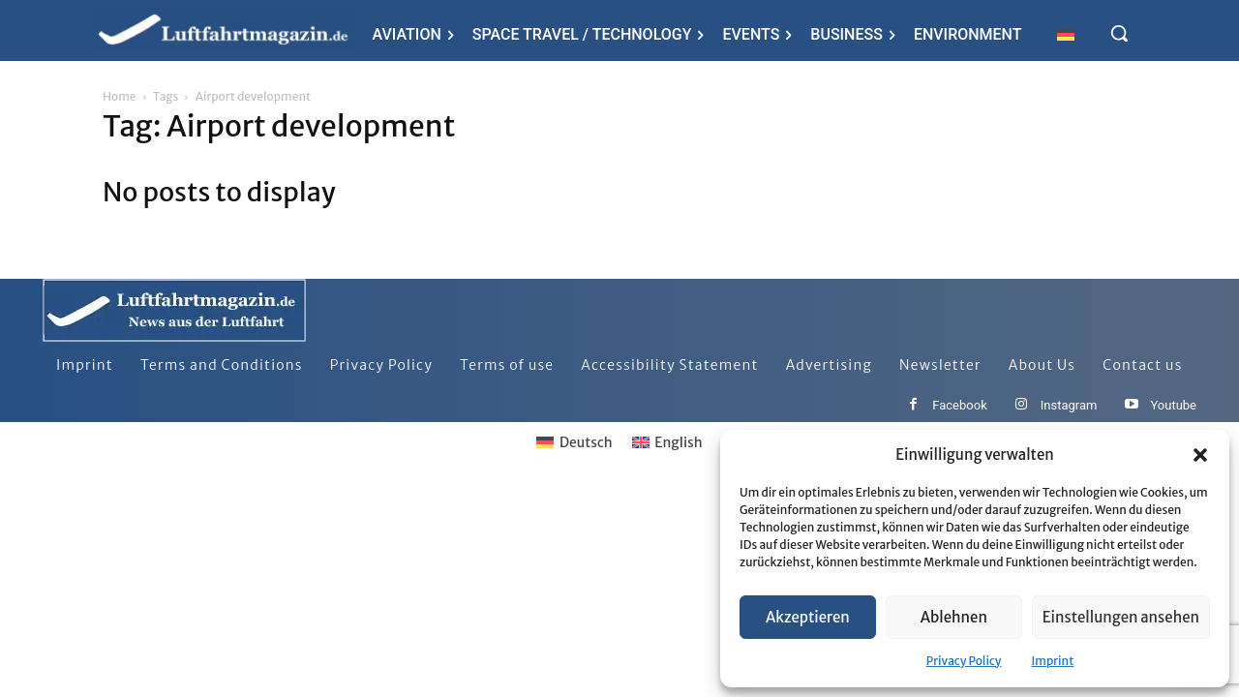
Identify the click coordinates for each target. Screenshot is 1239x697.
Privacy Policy (964, 660)
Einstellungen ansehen (1121, 617)
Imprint (1052, 660)
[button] (1200, 455)
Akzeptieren (808, 617)
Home (119, 96)
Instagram (1069, 405)
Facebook (959, 405)
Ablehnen (954, 617)
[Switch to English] (667, 442)
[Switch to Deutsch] (574, 442)
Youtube (1173, 405)
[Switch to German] (1065, 34)
